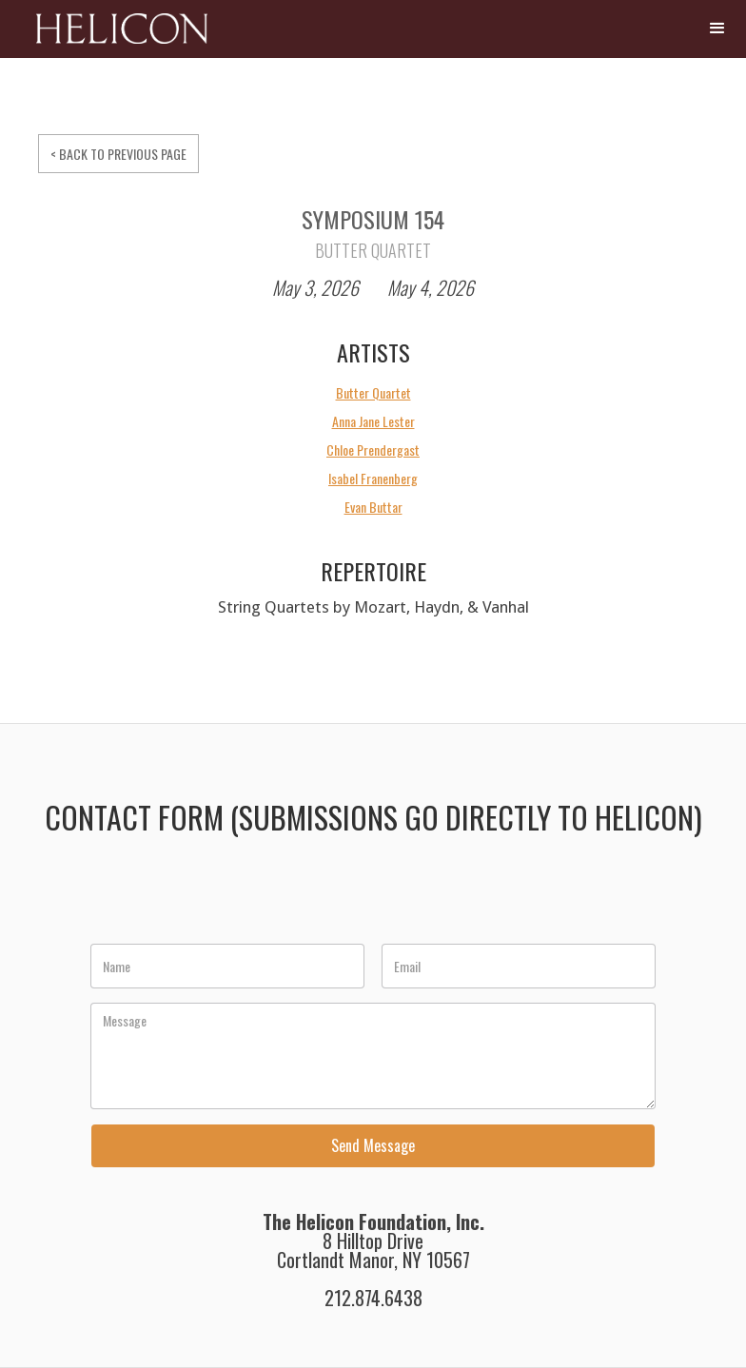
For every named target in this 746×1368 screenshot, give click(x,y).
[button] (717, 28)
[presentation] (236, 900)
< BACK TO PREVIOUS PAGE (118, 154)
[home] (108, 35)
